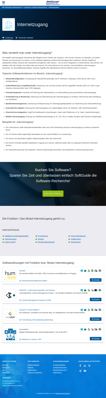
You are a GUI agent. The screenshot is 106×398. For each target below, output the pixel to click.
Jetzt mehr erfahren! (53, 194)
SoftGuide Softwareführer (13, 7)
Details (97, 280)
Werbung (30, 367)
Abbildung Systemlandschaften (17, 236)
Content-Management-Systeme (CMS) (36, 300)
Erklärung (9, 38)
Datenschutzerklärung (63, 393)
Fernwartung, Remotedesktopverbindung (37, 320)
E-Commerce (43, 236)
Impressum (5, 372)
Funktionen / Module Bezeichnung (35, 7)
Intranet (41, 239)
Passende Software (25, 38)
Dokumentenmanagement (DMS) (34, 281)
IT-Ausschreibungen (59, 365)
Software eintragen (33, 365)
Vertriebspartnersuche (60, 367)
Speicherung (75, 242)
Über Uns (5, 365)
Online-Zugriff (10, 242)
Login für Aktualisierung (35, 372)
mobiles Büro (76, 239)
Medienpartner (32, 370)
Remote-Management (46, 242)
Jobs (3, 370)
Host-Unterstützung (78, 236)
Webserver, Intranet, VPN (31, 339)
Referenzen (6, 367)
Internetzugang (54, 7)
